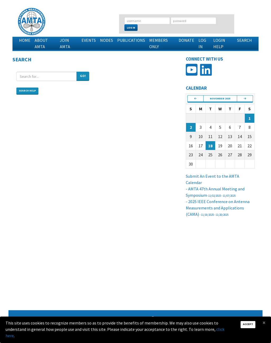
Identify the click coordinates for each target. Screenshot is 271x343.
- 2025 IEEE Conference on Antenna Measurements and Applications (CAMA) (218, 208)
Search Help (27, 90)
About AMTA (41, 43)
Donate (186, 40)
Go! (83, 76)
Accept (248, 324)
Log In (131, 27)
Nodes (106, 40)
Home (24, 40)
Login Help (219, 43)
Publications (131, 40)
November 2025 (220, 98)
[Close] (264, 322)
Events (89, 40)
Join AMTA (65, 43)
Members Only (158, 43)
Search (244, 40)
